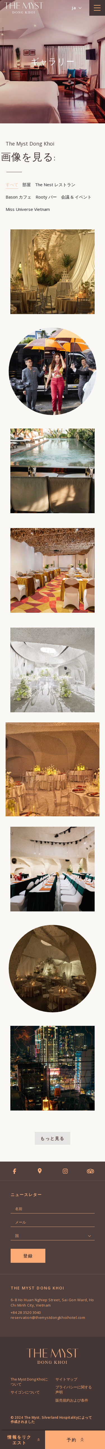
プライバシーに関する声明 (73, 1390)
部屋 (26, 184)
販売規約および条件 (71, 1400)
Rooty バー (46, 197)
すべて (12, 184)
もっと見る (52, 1138)
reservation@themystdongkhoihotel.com (48, 1317)
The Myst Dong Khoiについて (29, 1382)
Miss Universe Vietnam (28, 209)
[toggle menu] (97, 8)
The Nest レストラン (55, 184)
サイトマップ (66, 1379)
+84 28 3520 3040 (26, 1312)
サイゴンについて (25, 1392)
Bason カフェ (18, 197)
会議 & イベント (76, 197)
